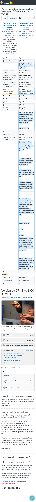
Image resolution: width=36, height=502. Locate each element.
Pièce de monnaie (11, 381)
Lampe (7, 376)
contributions (10, 33)
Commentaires (14, 18)
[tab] (3, 372)
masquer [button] (28, 351)
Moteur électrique (11, 388)
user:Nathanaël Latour (8, 483)
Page (4, 18)
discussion (14, 31)
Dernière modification (29, 297)
